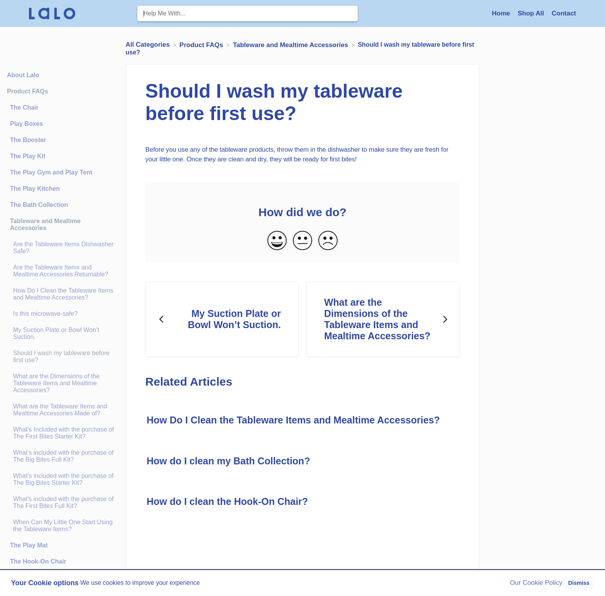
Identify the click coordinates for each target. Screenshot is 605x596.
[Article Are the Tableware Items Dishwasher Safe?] (61, 247)
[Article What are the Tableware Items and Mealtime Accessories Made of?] (61, 409)
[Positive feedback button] (277, 241)
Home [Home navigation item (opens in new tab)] (502, 13)
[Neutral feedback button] (302, 241)
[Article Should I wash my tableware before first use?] (61, 356)
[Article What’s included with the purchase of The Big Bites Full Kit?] (61, 456)
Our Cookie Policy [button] (536, 582)
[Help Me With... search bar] (247, 13)
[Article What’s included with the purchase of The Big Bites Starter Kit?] (61, 479)
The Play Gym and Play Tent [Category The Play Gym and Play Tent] (51, 172)
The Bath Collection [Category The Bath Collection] (39, 204)
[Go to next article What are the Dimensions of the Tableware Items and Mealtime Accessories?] (383, 319)
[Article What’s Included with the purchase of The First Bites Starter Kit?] (61, 433)
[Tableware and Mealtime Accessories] (291, 44)
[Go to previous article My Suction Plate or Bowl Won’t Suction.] (222, 319)
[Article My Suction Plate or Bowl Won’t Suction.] (61, 333)
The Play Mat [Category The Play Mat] (29, 545)
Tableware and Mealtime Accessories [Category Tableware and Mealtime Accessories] (45, 224)
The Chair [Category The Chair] (24, 107)
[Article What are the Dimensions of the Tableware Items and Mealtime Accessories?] (61, 383)
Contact (564, 13)
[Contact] (564, 13)
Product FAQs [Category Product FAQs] (27, 91)
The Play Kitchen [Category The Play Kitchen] (35, 188)
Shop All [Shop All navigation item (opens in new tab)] (532, 13)
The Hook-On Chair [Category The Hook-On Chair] (38, 561)
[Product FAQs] (202, 44)
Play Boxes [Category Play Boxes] (26, 123)
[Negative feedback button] (328, 241)
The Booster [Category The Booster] (28, 140)
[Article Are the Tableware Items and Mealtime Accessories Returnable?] (61, 270)
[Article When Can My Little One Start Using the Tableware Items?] (61, 525)
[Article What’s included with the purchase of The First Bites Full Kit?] (61, 502)
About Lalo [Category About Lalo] (23, 75)
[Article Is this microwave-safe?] (61, 314)
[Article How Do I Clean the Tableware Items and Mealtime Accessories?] (61, 294)
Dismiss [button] (578, 583)
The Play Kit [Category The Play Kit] (28, 156)
